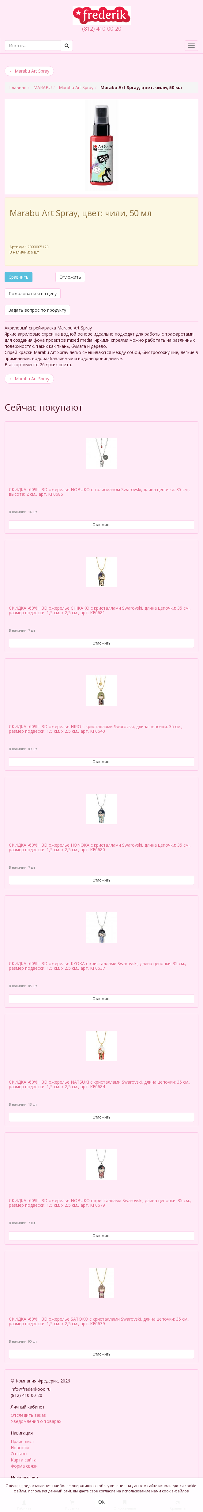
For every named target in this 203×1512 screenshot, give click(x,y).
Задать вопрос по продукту (37, 310)
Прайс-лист (22, 1440)
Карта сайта (23, 1458)
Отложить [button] (70, 277)
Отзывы (19, 1452)
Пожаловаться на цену (33, 293)
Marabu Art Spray (29, 71)
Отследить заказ (28, 1414)
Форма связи (24, 1465)
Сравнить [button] (18, 277)
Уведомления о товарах (36, 1420)
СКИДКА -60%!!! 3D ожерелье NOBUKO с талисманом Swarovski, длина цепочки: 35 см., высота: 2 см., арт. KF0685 (99, 492)
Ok (101, 1502)
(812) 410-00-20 (101, 28)
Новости (20, 1446)
